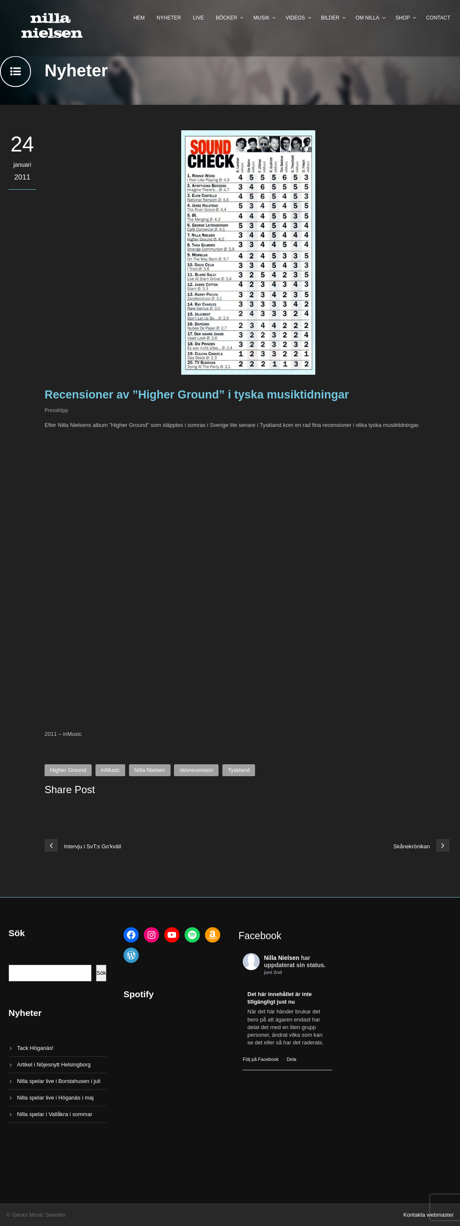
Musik (261, 18)
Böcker (226, 18)
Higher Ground (68, 770)
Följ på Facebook (260, 1059)
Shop (402, 18)
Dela (292, 1059)
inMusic (110, 770)
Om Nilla (367, 18)
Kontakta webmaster (428, 1215)
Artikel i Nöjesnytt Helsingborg (53, 1064)
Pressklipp (56, 410)
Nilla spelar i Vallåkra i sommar (54, 1114)
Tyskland (239, 770)
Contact (438, 18)
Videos (295, 18)
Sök (101, 973)
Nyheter (169, 18)
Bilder (330, 18)
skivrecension (196, 770)
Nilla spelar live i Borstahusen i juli (59, 1081)
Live (198, 18)
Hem (139, 18)
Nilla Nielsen (150, 770)
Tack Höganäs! (35, 1048)
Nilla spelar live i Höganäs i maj (55, 1097)
